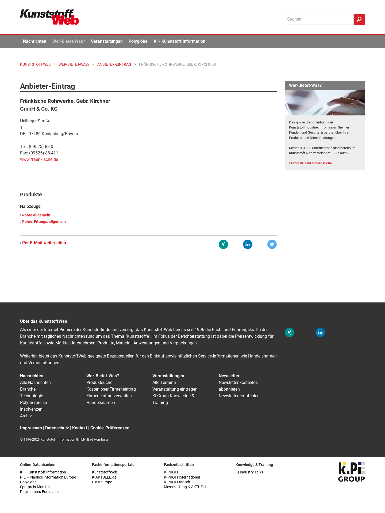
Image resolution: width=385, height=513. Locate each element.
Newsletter (229, 375)
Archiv (26, 415)
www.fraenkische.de (39, 159)
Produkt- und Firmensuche (311, 163)
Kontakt (79, 427)
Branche (28, 389)
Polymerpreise (33, 402)
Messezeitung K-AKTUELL (185, 487)
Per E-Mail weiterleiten (44, 242)
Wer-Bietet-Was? (68, 41)
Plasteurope (102, 482)
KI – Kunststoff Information (43, 472)
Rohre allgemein (36, 215)
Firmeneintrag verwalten (109, 395)
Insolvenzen (31, 409)
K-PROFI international (182, 477)
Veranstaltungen (107, 41)
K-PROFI (171, 472)
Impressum (31, 427)
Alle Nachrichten (35, 382)
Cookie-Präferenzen (109, 427)
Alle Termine (164, 382)
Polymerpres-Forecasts (39, 491)
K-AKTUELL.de (104, 477)
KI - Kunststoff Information (179, 41)
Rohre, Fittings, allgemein (44, 221)
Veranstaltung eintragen (175, 389)
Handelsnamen (100, 402)
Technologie (31, 395)
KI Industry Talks (249, 472)
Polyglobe (138, 41)
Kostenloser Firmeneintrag (111, 389)
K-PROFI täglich (177, 482)
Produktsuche (99, 382)
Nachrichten (34, 41)
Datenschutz (57, 427)
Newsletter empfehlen (239, 395)
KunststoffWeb (104, 472)
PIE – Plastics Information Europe (48, 477)
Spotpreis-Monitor (35, 487)
